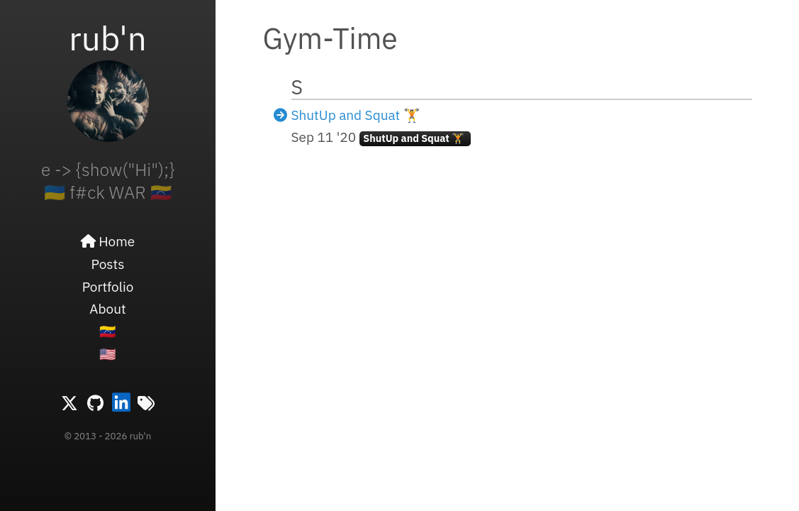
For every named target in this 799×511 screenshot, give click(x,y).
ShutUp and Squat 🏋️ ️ (357, 114)
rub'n (108, 38)
